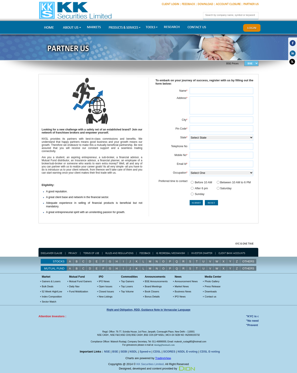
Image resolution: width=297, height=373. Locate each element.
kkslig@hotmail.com (164, 344)
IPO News (104, 281)
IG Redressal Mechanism (170, 253)
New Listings (105, 296)
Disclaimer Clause (51, 253)
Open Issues (105, 286)
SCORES (169, 351)
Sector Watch (49, 301)
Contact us (210, 296)
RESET (211, 202)
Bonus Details (152, 296)
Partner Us (250, 4)
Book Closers (152, 291)
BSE (115, 351)
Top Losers (127, 286)
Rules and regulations (119, 253)
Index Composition (52, 296)
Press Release (212, 286)
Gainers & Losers (51, 281)
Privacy (72, 253)
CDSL (157, 351)
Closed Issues (106, 291)
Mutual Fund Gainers (80, 281)
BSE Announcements (156, 281)
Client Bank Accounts (231, 253)
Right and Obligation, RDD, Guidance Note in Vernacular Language (149, 309)
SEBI (124, 351)
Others (248, 261)
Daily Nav (74, 286)
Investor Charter (201, 253)
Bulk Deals (47, 286)
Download (205, 4)
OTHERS (248, 268)
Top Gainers (127, 281)
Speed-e (145, 351)
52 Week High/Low (52, 291)
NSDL (133, 351)
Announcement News (186, 281)
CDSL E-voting (210, 351)
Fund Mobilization (78, 291)
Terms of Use (91, 253)
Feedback (188, 4)
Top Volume (127, 291)
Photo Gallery (212, 281)
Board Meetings (153, 286)
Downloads (210, 291)
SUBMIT (196, 202)
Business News (183, 291)
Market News (182, 286)
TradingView (163, 358)
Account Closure (228, 4)
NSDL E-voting (188, 351)
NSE (107, 351)
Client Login (170, 4)
